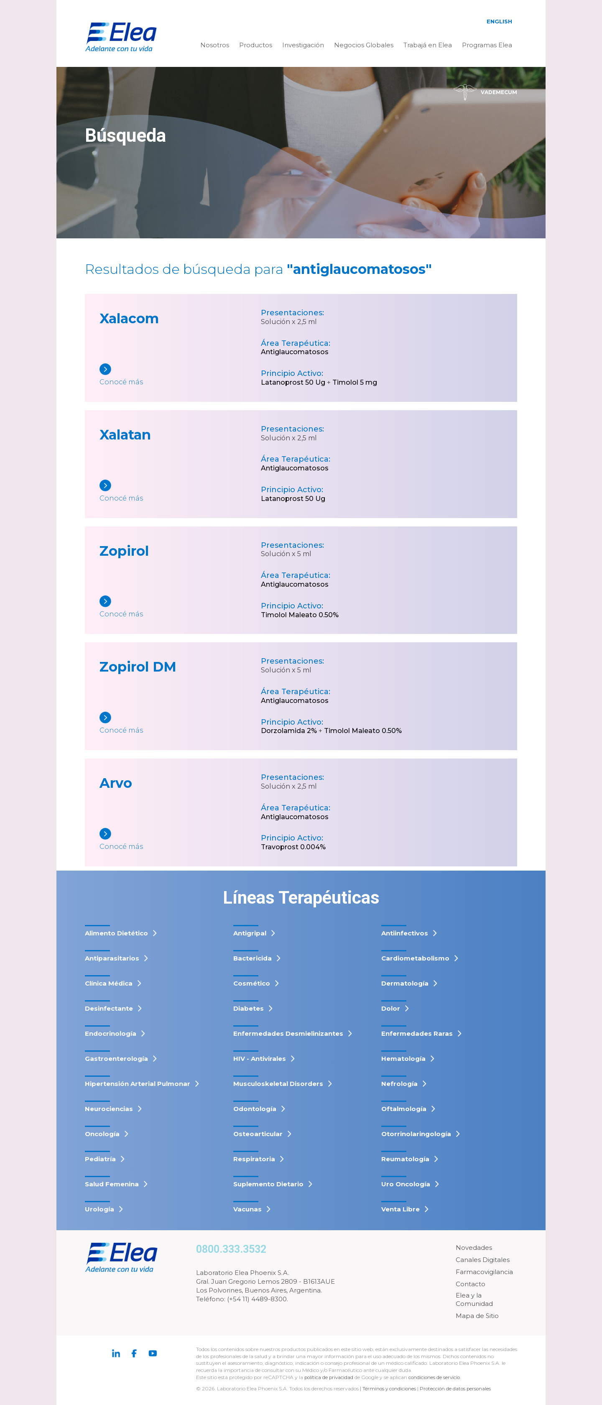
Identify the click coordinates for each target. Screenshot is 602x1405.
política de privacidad (330, 1377)
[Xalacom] (180, 375)
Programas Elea (487, 45)
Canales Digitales (483, 1260)
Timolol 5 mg (354, 382)
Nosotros (214, 45)
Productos (255, 45)
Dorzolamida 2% (289, 731)
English (499, 21)
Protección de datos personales (458, 1388)
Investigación (303, 45)
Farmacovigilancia (484, 1272)
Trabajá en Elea (427, 45)
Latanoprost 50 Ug (293, 382)
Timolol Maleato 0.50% (300, 615)
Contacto (470, 1284)
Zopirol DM (137, 667)
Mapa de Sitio (477, 1316)
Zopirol (124, 551)
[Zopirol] (180, 607)
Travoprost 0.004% (293, 847)
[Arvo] (180, 840)
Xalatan (125, 435)
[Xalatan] (180, 491)
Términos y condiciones (390, 1388)
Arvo (115, 783)
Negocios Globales (363, 45)
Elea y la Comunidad (474, 1299)
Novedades (474, 1248)
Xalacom (129, 318)
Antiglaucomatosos (295, 352)
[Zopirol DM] (180, 724)
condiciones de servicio (436, 1377)
